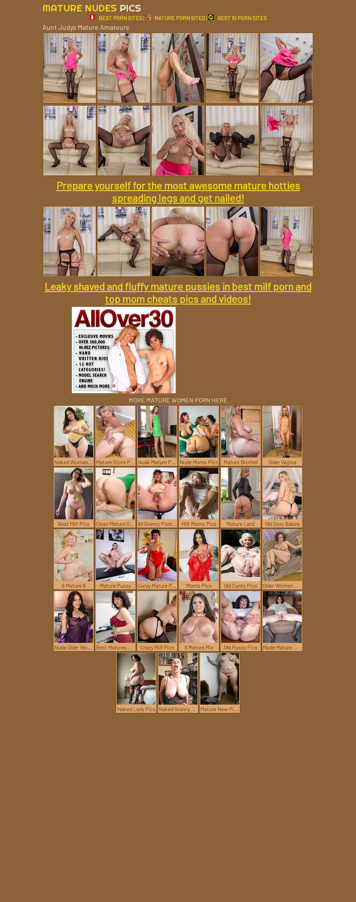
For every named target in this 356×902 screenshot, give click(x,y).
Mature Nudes (91, 8)
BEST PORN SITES (116, 18)
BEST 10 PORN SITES (237, 18)
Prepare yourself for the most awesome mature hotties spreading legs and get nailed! (178, 191)
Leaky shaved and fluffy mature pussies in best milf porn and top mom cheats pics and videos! (178, 292)
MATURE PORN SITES (175, 18)
